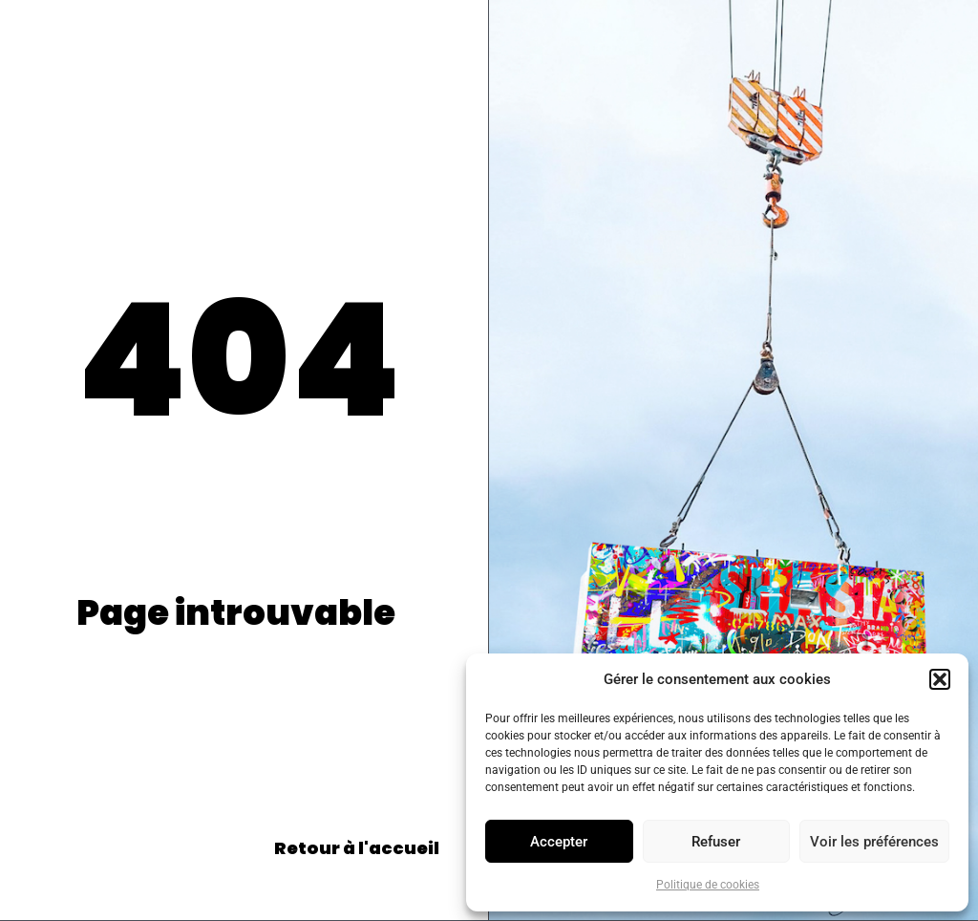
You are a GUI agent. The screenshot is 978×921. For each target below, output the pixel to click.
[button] (939, 679)
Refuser (715, 841)
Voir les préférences (874, 841)
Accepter (558, 841)
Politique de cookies (707, 884)
